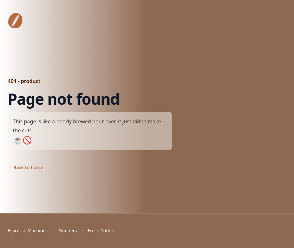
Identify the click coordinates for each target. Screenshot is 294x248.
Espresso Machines (28, 230)
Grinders (68, 230)
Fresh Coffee (101, 230)
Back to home (25, 167)
